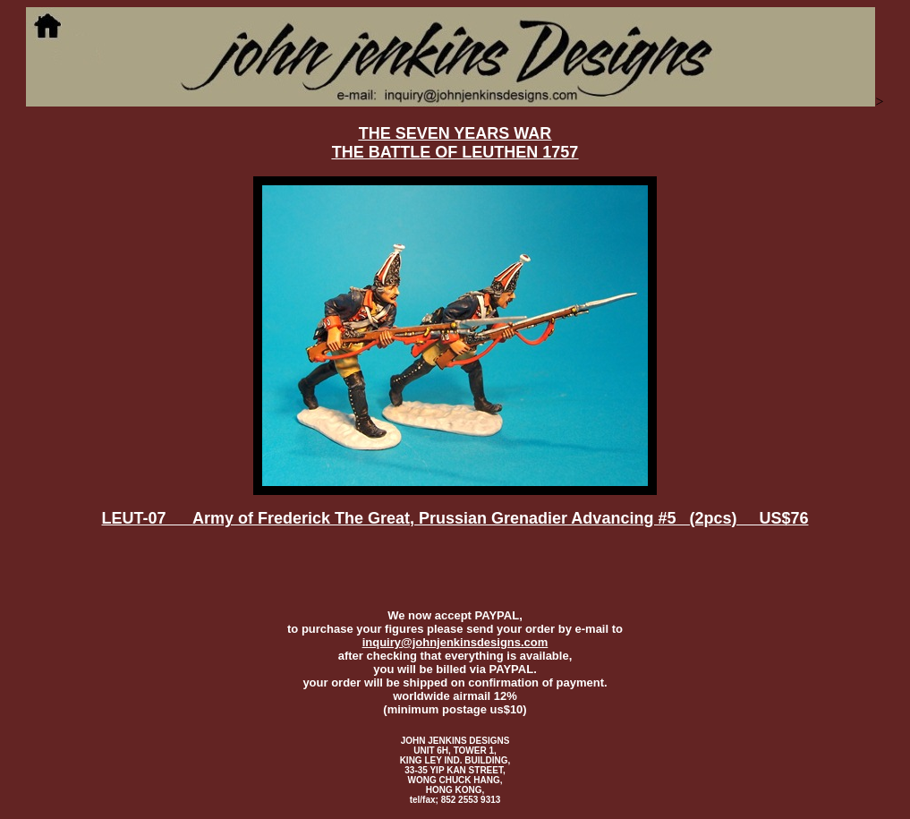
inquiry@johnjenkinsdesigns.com (455, 642)
